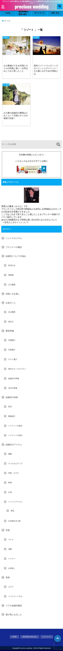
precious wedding (31, 6)
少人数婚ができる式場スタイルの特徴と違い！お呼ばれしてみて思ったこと (16, 68)
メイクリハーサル (15, 596)
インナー (11, 559)
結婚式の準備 (13, 378)
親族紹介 (11, 416)
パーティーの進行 (15, 426)
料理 (10, 483)
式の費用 (11, 312)
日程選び (11, 350)
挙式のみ (11, 265)
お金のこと (11, 303)
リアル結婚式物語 (14, 605)
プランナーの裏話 (14, 247)
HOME (7, 13)
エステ (11, 587)
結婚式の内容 (12, 397)
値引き (11, 322)
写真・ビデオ (13, 473)
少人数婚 (11, 285)
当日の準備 (12, 388)
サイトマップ (39, 13)
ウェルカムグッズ (15, 463)
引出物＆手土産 (14, 521)
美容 (8, 577)
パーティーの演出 (15, 435)
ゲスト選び (12, 359)
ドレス (11, 539)
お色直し (11, 568)
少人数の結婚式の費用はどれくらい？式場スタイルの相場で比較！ (16, 115)
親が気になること (14, 614)
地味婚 (11, 275)
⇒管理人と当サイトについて (15, 222)
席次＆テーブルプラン (17, 369)
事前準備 (10, 331)
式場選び (11, 340)
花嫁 (10, 549)
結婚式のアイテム (14, 444)
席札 (12, 511)
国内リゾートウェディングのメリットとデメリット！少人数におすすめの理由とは (46, 69)
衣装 (8, 530)
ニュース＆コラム (14, 238)
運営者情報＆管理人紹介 (23, 13)
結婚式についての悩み (16, 256)
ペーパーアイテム (15, 502)
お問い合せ (55, 13)
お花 (10, 492)
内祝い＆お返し (13, 294)
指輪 (10, 454)
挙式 (10, 407)
